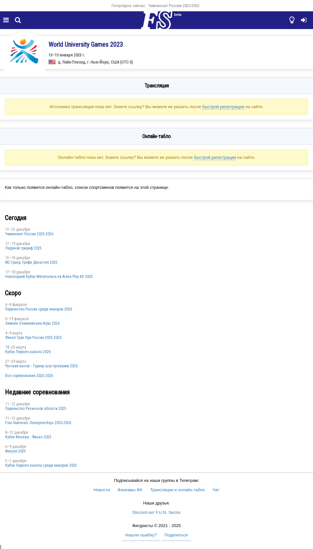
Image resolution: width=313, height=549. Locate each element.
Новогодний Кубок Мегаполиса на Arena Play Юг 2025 (49, 276)
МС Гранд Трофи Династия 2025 (31, 262)
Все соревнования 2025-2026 (29, 375)
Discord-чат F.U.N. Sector (157, 512)
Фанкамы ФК (129, 489)
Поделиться (176, 535)
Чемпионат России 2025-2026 (173, 5)
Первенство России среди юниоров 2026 (38, 309)
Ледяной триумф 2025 (23, 248)
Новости (102, 489)
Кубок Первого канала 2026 (28, 352)
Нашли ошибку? (141, 535)
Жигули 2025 (15, 451)
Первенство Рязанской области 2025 (35, 408)
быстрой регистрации (223, 106)
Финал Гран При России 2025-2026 (33, 337)
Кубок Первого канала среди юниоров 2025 (41, 465)
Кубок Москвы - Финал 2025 (28, 437)
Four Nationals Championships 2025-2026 (38, 423)
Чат (216, 489)
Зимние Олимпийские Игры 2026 (32, 323)
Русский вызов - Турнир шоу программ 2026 (41, 366)
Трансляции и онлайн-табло (177, 489)
